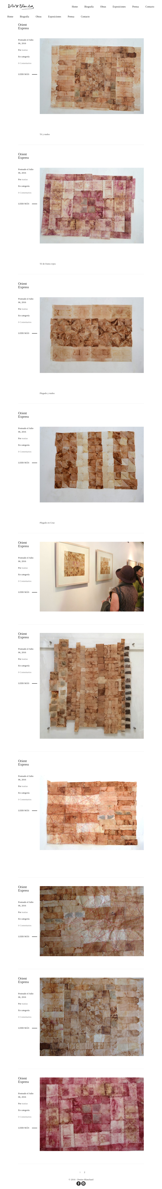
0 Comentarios (24, 63)
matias (25, 50)
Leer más (23, 74)
